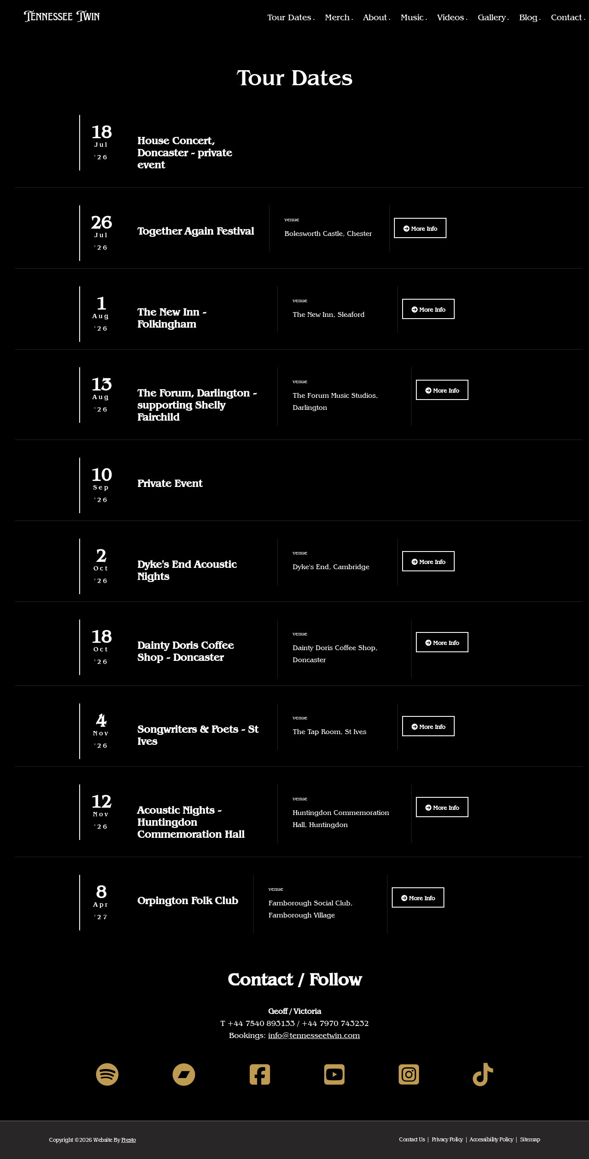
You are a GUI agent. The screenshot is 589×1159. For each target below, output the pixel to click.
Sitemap (530, 1139)
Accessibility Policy (491, 1139)
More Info (420, 228)
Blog (528, 17)
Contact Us (412, 1139)
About (375, 17)
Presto (128, 1140)
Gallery (491, 17)
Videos (450, 17)
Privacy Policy (447, 1139)
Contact (566, 17)
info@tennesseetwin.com (314, 1035)
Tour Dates (289, 17)
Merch (337, 17)
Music (412, 17)
